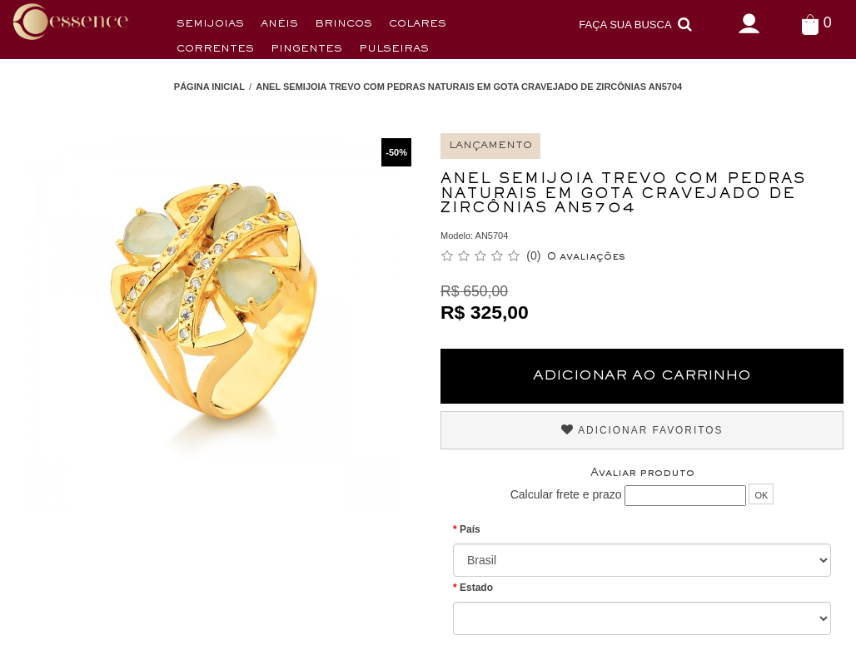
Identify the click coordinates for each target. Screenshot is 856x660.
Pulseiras (394, 49)
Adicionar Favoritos (642, 430)
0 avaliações (586, 257)
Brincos (343, 24)
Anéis (279, 24)
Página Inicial (209, 87)
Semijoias (210, 24)
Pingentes (306, 49)
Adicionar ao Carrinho (642, 376)
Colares (417, 24)
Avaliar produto (642, 474)
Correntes (215, 49)
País (470, 529)
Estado (476, 587)
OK (761, 495)
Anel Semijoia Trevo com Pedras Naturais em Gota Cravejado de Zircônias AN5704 (469, 87)
